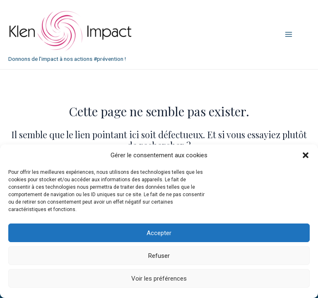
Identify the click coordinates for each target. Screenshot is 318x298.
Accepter (159, 233)
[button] (305, 155)
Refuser (159, 256)
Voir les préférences (159, 278)
